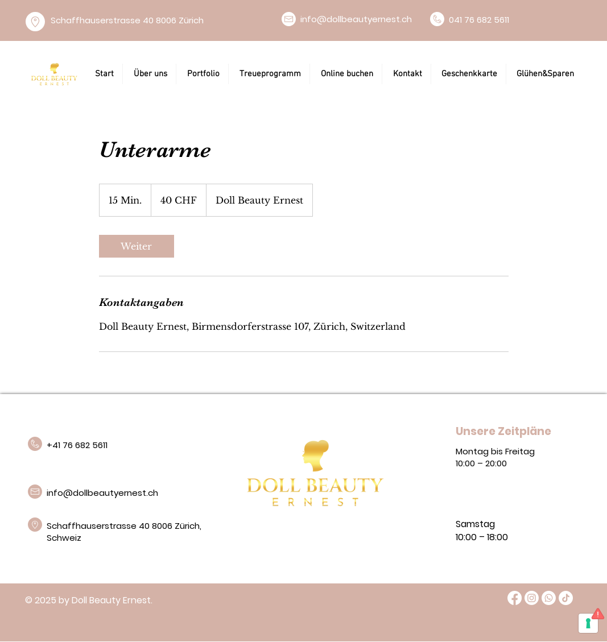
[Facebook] (514, 598)
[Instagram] (532, 598)
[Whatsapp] (549, 598)
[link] (136, 246)
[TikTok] (566, 598)
